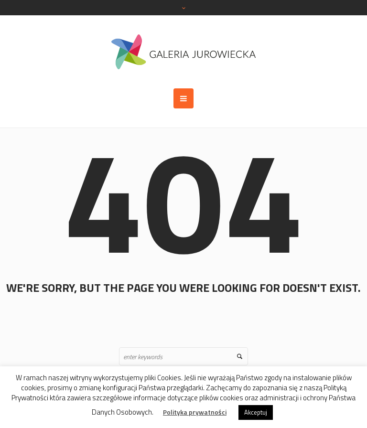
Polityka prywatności (195, 412)
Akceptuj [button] (255, 412)
